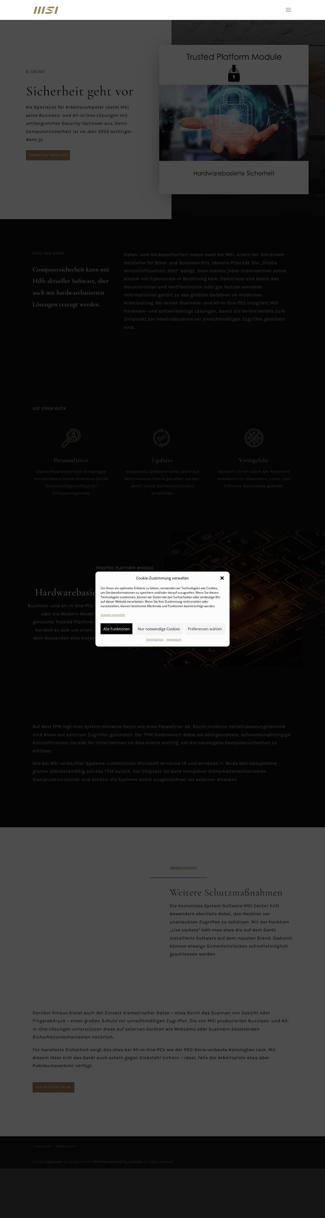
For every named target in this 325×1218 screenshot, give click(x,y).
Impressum (173, 639)
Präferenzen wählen (205, 628)
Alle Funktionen (116, 628)
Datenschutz (155, 639)
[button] (222, 578)
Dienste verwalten (113, 615)
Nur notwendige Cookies (159, 628)
